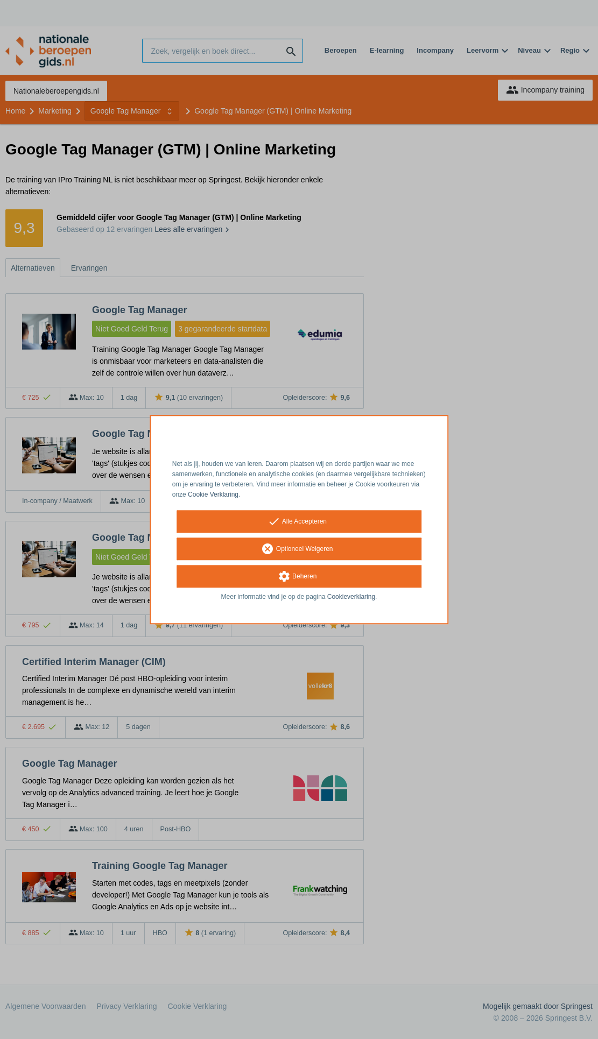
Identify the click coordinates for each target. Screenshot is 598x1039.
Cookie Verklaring (213, 494)
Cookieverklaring (351, 597)
